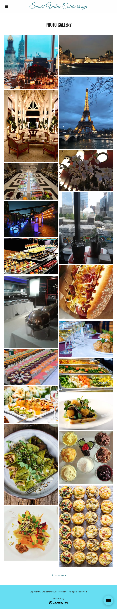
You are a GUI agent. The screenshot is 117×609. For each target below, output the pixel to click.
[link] (58, 7)
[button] (12, 6)
